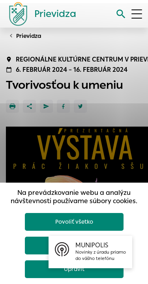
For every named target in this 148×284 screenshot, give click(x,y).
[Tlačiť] (12, 106)
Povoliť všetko (74, 221)
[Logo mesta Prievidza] (39, 13)
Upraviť (74, 269)
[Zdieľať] (29, 106)
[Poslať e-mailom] (46, 106)
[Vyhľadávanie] (121, 14)
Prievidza (28, 35)
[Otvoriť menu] (136, 14)
